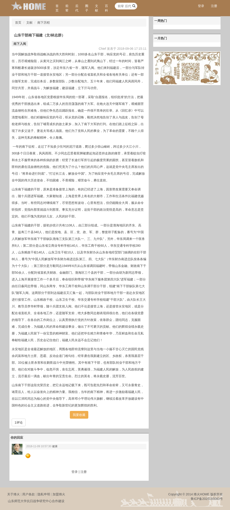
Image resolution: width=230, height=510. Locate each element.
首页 (57, 8)
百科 (106, 8)
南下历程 (43, 22)
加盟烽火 (59, 494)
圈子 (86, 8)
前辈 (67, 8)
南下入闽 (19, 43)
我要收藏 (79, 415)
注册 (214, 6)
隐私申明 (44, 494)
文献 (96, 8)
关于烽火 (13, 494)
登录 (201, 6)
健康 (55, 446)
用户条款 (28, 494)
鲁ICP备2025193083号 (207, 499)
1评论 (19, 422)
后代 (76, 8)
